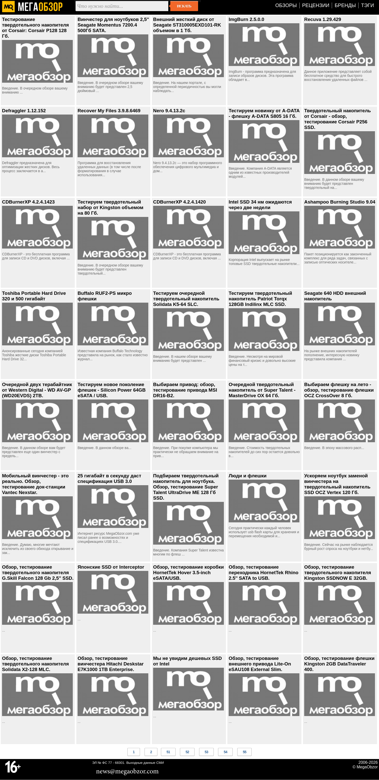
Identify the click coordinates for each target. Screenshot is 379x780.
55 (244, 752)
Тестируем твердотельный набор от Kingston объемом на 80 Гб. (111, 207)
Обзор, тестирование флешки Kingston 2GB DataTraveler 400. (339, 664)
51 (168, 752)
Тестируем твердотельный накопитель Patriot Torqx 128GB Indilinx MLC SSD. (260, 299)
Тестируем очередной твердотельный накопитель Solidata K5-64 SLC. (186, 299)
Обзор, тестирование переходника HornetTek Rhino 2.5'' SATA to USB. (263, 572)
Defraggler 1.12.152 (24, 110)
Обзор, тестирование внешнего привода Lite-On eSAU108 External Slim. (260, 664)
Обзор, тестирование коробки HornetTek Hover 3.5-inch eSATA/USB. (188, 572)
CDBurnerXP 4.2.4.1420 (179, 202)
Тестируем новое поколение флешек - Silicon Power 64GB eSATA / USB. (112, 390)
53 (206, 752)
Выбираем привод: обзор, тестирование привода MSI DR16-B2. (185, 390)
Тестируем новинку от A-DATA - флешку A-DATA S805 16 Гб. (264, 113)
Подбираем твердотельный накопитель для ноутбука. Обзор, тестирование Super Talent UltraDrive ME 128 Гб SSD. (186, 487)
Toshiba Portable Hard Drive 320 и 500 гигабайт (34, 296)
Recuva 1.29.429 (322, 19)
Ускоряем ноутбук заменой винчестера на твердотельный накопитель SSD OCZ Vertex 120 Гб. (337, 484)
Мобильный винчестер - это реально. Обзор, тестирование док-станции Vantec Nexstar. (35, 484)
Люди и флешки (248, 475)
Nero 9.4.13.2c (169, 110)
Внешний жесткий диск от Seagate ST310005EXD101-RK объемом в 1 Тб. (187, 25)
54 (225, 752)
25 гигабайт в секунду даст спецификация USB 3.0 (109, 478)
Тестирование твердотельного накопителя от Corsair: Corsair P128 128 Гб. (35, 28)
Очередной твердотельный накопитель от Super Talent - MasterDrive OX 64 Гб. (262, 390)
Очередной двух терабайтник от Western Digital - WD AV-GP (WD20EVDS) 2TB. (37, 390)
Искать (184, 6)
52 (187, 752)
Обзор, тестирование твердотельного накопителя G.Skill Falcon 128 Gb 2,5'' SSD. (38, 572)
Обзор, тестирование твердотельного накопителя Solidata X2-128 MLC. (35, 664)
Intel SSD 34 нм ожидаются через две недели (260, 204)
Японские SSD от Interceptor (111, 567)
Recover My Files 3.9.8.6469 (109, 110)
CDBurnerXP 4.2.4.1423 (28, 202)
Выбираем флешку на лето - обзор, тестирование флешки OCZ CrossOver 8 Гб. (339, 390)
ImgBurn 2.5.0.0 (246, 19)
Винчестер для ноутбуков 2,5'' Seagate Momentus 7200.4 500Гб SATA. (113, 25)
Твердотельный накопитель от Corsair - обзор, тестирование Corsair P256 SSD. (337, 119)
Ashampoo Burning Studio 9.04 (339, 202)
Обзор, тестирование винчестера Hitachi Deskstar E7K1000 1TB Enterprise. (111, 664)
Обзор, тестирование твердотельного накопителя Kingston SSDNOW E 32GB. (337, 572)
